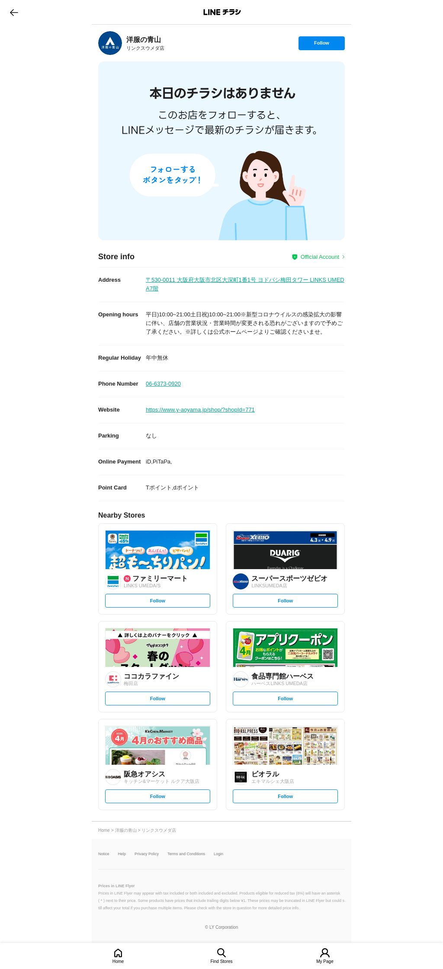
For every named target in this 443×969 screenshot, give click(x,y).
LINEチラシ (222, 12)
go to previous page (14, 12)
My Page (324, 961)
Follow (321, 45)
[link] (110, 43)
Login (218, 854)
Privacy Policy (147, 854)
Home (118, 961)
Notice (103, 854)
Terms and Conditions (186, 854)
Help (122, 854)
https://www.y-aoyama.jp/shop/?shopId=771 (200, 409)
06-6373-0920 (163, 383)
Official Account (320, 257)
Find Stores (221, 961)
